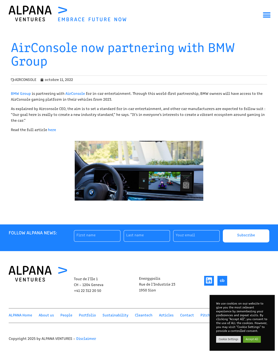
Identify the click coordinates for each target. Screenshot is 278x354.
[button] (266, 15)
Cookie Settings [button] (228, 339)
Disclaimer (86, 339)
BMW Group (21, 94)
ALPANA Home (20, 315)
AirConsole (75, 94)
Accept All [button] (252, 339)
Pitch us (207, 315)
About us (46, 315)
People (66, 315)
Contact (187, 315)
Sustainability (115, 315)
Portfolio (87, 315)
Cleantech (143, 315)
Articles (166, 315)
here (52, 130)
